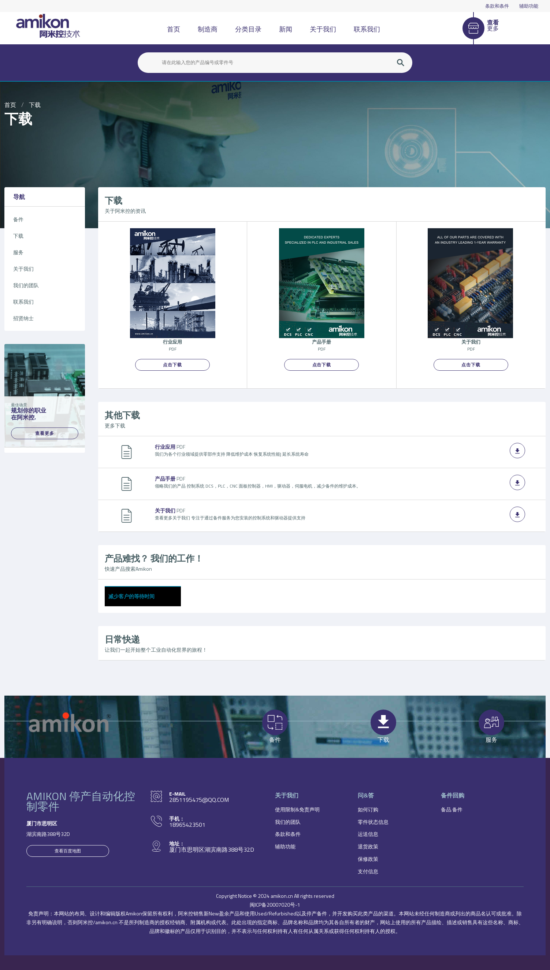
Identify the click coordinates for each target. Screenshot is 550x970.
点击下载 (172, 364)
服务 (18, 252)
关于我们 (323, 29)
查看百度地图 (68, 850)
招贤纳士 (23, 318)
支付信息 (368, 871)
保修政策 (368, 859)
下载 (35, 104)
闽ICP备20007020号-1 (275, 904)
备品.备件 (451, 809)
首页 (173, 29)
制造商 (208, 29)
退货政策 (368, 846)
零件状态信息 (373, 822)
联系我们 (367, 29)
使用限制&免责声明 (297, 809)
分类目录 (248, 29)
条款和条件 (497, 6)
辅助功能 (528, 6)
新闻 (285, 29)
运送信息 (368, 834)
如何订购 (368, 809)
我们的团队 (26, 285)
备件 (18, 219)
